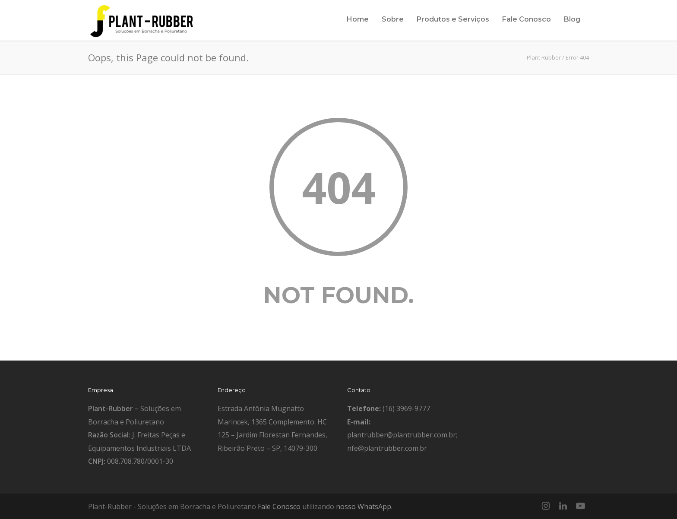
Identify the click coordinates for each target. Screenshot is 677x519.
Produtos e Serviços (453, 19)
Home (358, 19)
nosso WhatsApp (363, 506)
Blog (572, 19)
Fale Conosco (526, 19)
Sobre (393, 19)
